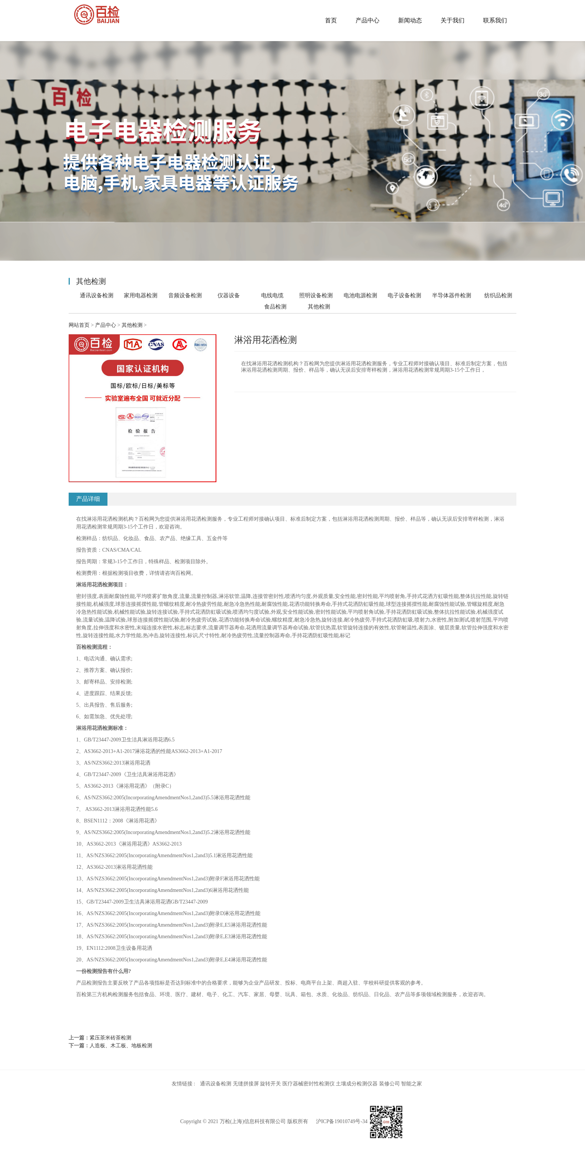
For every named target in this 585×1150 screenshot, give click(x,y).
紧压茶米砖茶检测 (110, 1038)
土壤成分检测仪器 (357, 1084)
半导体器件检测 (451, 295)
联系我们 (495, 20)
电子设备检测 (404, 295)
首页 (331, 20)
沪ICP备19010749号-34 (341, 1121)
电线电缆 (272, 295)
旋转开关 (270, 1084)
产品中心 (367, 20)
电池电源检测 (360, 295)
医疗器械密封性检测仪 (308, 1084)
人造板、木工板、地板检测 (121, 1045)
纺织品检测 (498, 295)
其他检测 (319, 307)
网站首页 (79, 325)
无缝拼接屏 (246, 1084)
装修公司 (389, 1084)
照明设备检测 (316, 295)
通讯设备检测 (96, 295)
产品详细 (88, 499)
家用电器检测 (140, 295)
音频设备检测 (185, 295)
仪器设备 (229, 295)
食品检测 (275, 306)
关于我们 (452, 20)
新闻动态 (410, 20)
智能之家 (411, 1084)
